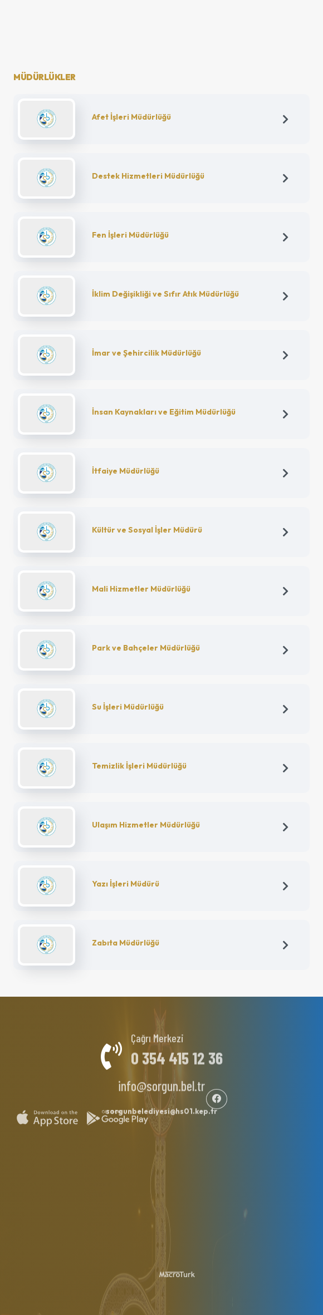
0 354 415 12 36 (177, 1053)
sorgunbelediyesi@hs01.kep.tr (161, 1106)
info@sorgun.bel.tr (161, 1081)
